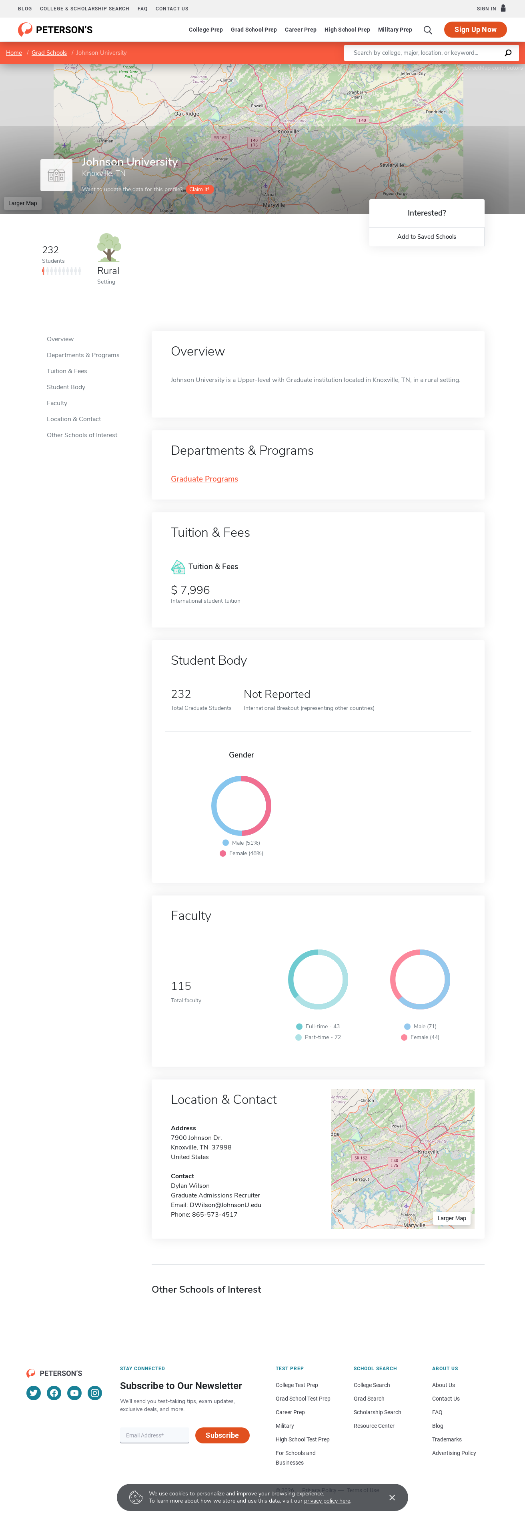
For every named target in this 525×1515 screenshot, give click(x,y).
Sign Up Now (476, 29)
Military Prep (395, 29)
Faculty (57, 403)
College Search (372, 1385)
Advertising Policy (454, 1453)
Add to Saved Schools (426, 237)
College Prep (206, 29)
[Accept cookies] (386, 1497)
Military (285, 1426)
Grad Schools (49, 53)
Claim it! (199, 189)
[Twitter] (33, 1393)
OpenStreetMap (471, 68)
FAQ (143, 9)
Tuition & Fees (67, 371)
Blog (25, 9)
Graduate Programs (204, 479)
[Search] (428, 30)
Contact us (172, 9)
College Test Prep (297, 1385)
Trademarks (447, 1439)
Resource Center (374, 1426)
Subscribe (222, 1435)
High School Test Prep (303, 1439)
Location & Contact (74, 419)
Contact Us (446, 1398)
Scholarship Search (377, 1412)
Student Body (66, 387)
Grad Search (369, 1398)
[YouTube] (74, 1393)
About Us (443, 1385)
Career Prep (301, 29)
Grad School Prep (254, 29)
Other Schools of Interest (82, 435)
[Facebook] (54, 1393)
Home (14, 53)
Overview (60, 339)
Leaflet (428, 68)
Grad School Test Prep (303, 1398)
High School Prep (347, 29)
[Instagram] (95, 1393)
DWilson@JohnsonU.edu (225, 1205)
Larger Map (22, 203)
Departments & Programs (83, 355)
